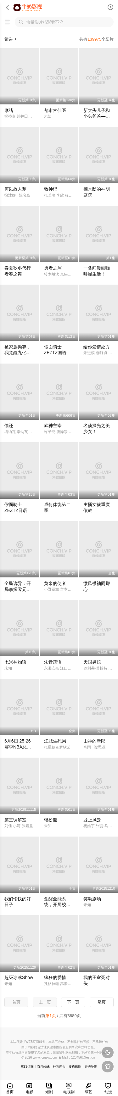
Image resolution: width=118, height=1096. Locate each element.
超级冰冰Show (18, 977)
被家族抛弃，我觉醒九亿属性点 (17, 352)
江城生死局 (55, 740)
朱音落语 (53, 662)
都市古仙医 (55, 110)
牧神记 (50, 189)
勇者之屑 (53, 267)
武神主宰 (53, 425)
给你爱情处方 (96, 346)
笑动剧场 (92, 898)
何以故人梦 (15, 189)
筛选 (10, 39)
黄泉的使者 (55, 583)
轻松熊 (50, 819)
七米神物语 (15, 662)
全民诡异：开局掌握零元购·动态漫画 (18, 589)
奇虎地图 (91, 1066)
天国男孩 (92, 662)
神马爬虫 (59, 1066)
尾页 (102, 1002)
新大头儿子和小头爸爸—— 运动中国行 (96, 116)
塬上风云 (92, 819)
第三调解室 (15, 819)
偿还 (8, 425)
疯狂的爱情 (55, 977)
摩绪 (8, 110)
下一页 (73, 1002)
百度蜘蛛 (43, 1066)
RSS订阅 (27, 1066)
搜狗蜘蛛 (75, 1066)
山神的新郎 (94, 740)
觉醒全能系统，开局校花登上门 (57, 904)
